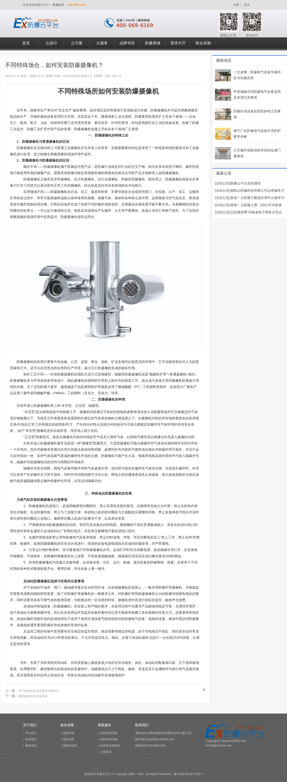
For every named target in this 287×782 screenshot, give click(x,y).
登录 (247, 5)
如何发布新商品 (110, 745)
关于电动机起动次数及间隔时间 (39, 691)
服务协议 (31, 745)
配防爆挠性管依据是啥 (33, 696)
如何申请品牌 (108, 733)
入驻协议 (106, 752)
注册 (236, 5)
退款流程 (68, 739)
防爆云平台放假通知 (245, 183)
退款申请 (68, 733)
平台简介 (31, 733)
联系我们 (31, 739)
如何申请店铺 (108, 739)
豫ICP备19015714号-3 (188, 774)
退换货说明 (70, 745)
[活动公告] (222, 183)
